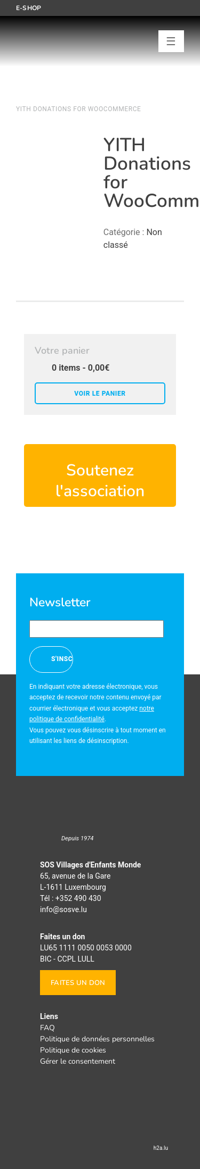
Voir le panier (99, 393)
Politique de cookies (73, 1050)
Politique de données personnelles (97, 1039)
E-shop (28, 8)
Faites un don (78, 983)
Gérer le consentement (77, 1061)
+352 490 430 (78, 898)
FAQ (47, 1028)
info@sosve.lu (63, 909)
